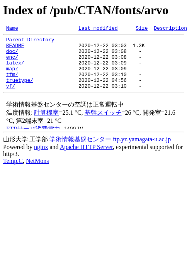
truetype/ (19, 90)
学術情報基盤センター (80, 150)
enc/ (12, 62)
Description (170, 28)
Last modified (97, 28)
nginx (41, 158)
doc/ (12, 55)
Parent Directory (30, 41)
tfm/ (12, 83)
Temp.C (13, 172)
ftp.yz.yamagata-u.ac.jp (142, 150)
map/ (12, 76)
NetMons (37, 172)
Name (12, 28)
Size (142, 28)
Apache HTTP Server (86, 158)
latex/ (15, 69)
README (15, 48)
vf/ (10, 97)
